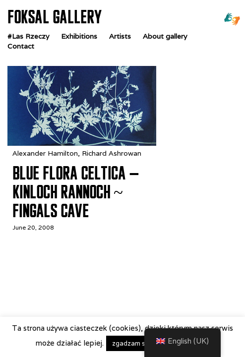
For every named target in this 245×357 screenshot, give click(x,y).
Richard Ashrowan (111, 153)
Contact (20, 46)
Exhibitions (79, 36)
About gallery (165, 36)
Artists (120, 36)
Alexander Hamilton (45, 153)
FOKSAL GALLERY (54, 17)
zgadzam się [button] (131, 343)
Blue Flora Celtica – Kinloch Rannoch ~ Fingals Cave (75, 192)
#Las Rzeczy (28, 36)
